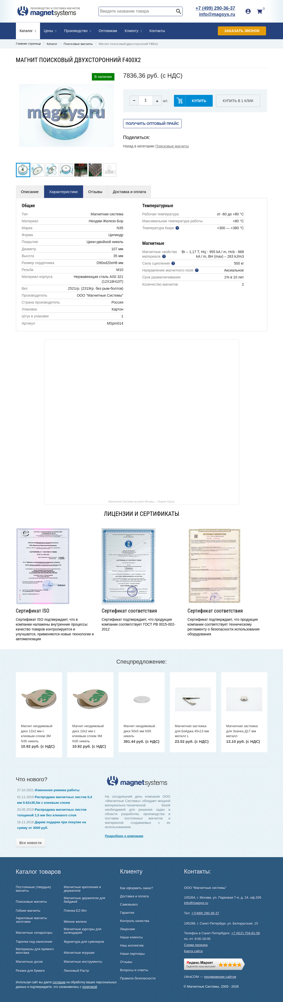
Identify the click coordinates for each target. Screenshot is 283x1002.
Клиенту (133, 31)
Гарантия (127, 913)
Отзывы (95, 191)
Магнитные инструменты (83, 962)
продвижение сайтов (220, 977)
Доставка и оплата (129, 191)
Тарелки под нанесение (34, 942)
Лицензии (127, 929)
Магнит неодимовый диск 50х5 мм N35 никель (139, 731)
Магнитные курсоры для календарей (82, 931)
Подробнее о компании (124, 836)
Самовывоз (129, 904)
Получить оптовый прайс (152, 124)
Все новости (30, 843)
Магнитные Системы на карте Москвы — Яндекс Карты (142, 501)
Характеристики (63, 191)
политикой (89, 987)
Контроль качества (134, 921)
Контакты (157, 31)
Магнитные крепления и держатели (82, 889)
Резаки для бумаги (30, 971)
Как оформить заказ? (136, 888)
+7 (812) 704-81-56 (245, 933)
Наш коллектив (132, 945)
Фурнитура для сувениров (84, 942)
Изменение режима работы (57, 790)
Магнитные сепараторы (34, 933)
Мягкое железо (75, 922)
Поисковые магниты (172, 146)
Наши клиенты (131, 937)
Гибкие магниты (28, 911)
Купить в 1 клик (238, 101)
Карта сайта (193, 951)
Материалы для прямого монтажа (35, 951)
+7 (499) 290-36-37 (215, 8)
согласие (59, 982)
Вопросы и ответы (134, 970)
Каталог (28, 31)
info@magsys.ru (217, 14)
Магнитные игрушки (79, 953)
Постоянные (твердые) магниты (33, 889)
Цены (50, 31)
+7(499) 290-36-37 (205, 913)
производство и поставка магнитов (55, 8)
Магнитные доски (29, 962)
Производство (77, 31)
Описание (30, 191)
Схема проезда (196, 945)
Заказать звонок (241, 31)
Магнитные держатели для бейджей (84, 900)
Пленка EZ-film (75, 911)
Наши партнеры (132, 954)
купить (199, 101)
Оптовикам (108, 31)
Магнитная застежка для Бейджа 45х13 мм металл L (192, 731)
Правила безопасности (138, 978)
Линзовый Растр (76, 971)
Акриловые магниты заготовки (31, 920)
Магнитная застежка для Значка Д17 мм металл (242, 731)
